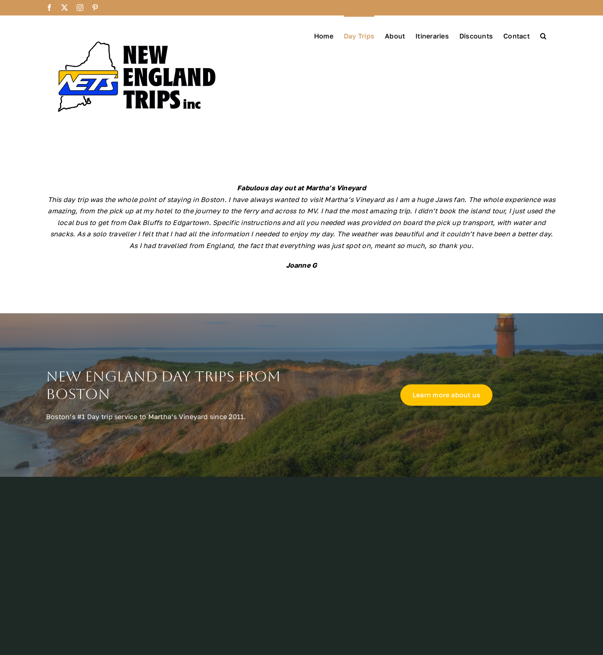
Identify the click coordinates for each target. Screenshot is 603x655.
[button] (543, 35)
